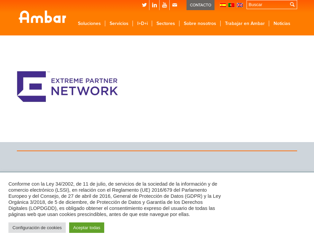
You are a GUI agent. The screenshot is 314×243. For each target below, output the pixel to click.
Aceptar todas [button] (86, 227)
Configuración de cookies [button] (37, 227)
